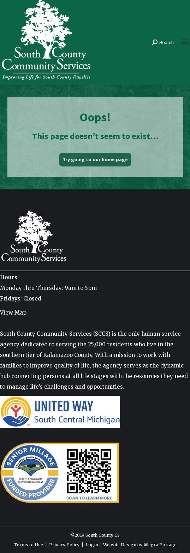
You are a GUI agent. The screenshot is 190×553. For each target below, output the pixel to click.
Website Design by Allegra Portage (140, 544)
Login (91, 544)
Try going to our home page (95, 159)
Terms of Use (28, 544)
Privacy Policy (64, 544)
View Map (13, 312)
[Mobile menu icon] (185, 42)
